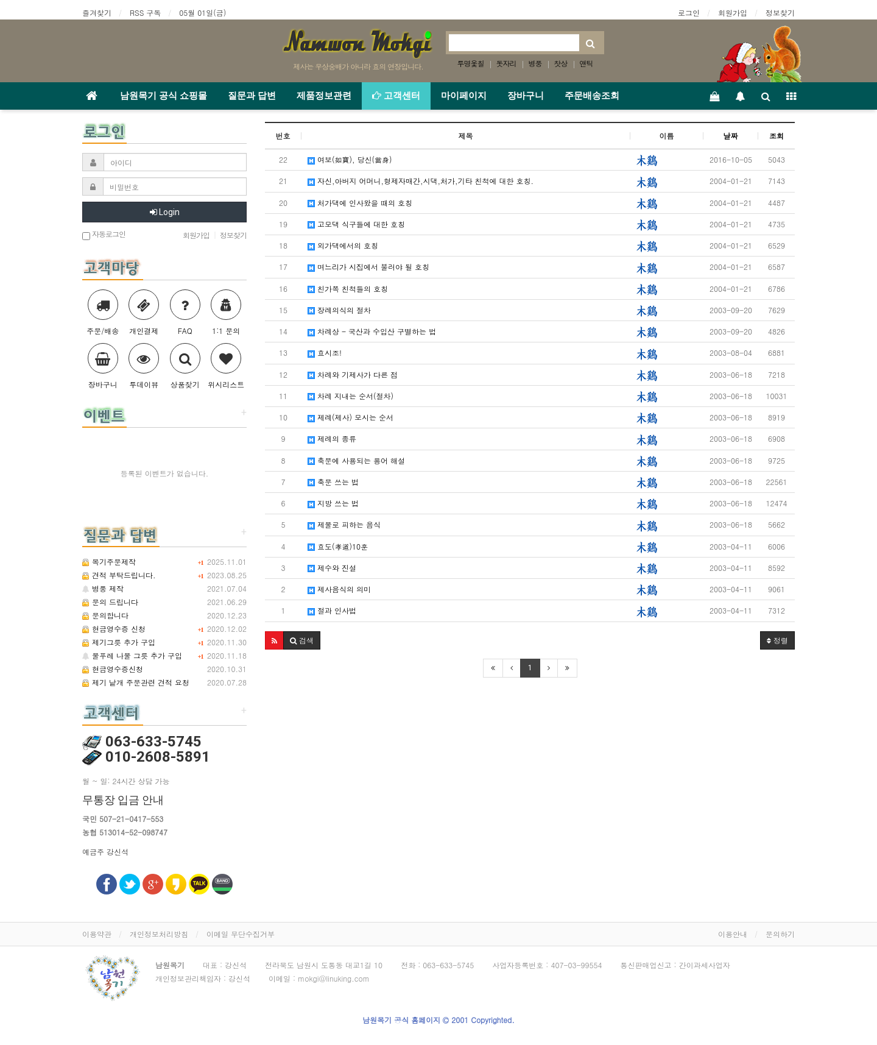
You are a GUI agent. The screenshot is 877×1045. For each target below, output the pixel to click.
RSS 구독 (145, 12)
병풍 (535, 63)
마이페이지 (464, 95)
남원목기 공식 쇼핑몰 (163, 95)
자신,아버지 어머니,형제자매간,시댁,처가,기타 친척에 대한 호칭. (421, 180)
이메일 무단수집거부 (240, 934)
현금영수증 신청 (114, 628)
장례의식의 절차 (339, 310)
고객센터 (396, 95)
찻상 (561, 63)
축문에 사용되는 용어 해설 (356, 460)
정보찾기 (780, 12)
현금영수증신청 (112, 669)
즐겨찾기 (96, 12)
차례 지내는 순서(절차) (350, 396)
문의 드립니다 (110, 602)
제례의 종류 (332, 438)
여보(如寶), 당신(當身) (350, 159)
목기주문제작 (109, 561)
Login (165, 212)
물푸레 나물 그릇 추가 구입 (132, 655)
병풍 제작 (103, 588)
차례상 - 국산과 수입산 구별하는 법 (372, 331)
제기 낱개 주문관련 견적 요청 (135, 682)
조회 (776, 135)
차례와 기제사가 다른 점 (353, 374)
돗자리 (506, 63)
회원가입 (732, 12)
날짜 (731, 135)
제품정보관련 (324, 95)
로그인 (689, 12)
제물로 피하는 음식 (344, 524)
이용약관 (96, 934)
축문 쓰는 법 (333, 481)
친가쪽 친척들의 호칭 (348, 288)
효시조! (325, 352)
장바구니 (525, 95)
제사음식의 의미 (339, 589)
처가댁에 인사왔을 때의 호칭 (360, 202)
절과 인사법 (332, 610)
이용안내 (732, 934)
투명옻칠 (470, 63)
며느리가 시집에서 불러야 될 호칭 (368, 266)
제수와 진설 (332, 567)
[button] (274, 640)
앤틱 (586, 63)
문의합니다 (105, 615)
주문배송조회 (592, 95)
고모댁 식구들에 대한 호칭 (356, 224)
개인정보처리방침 (159, 934)
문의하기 (780, 934)
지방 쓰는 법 (333, 503)
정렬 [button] (777, 640)
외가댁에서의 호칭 (343, 245)
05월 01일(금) (202, 12)
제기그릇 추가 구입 (118, 642)
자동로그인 (103, 235)
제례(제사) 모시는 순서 (350, 417)
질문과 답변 (252, 95)
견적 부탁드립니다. (119, 575)
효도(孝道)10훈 (338, 546)
